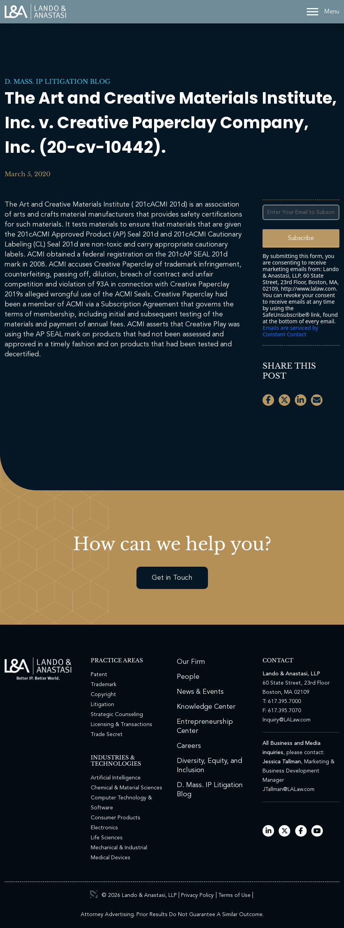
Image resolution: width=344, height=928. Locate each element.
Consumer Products (115, 817)
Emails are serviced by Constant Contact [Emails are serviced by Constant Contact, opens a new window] (290, 331)
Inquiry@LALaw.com (287, 720)
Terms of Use (234, 895)
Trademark (103, 684)
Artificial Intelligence (116, 778)
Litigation (102, 704)
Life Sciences (107, 837)
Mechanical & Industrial (119, 847)
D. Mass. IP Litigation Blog (57, 81)
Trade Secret (107, 734)
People (188, 676)
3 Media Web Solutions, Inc (94, 894)
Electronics (104, 827)
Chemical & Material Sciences (126, 788)
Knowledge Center (206, 706)
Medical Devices (110, 857)
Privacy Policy (197, 895)
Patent (99, 674)
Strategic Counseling (117, 714)
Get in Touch (172, 577)
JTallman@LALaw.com (288, 789)
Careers (189, 746)
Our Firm (191, 661)
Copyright (103, 694)
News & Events (200, 691)
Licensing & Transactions (121, 724)
